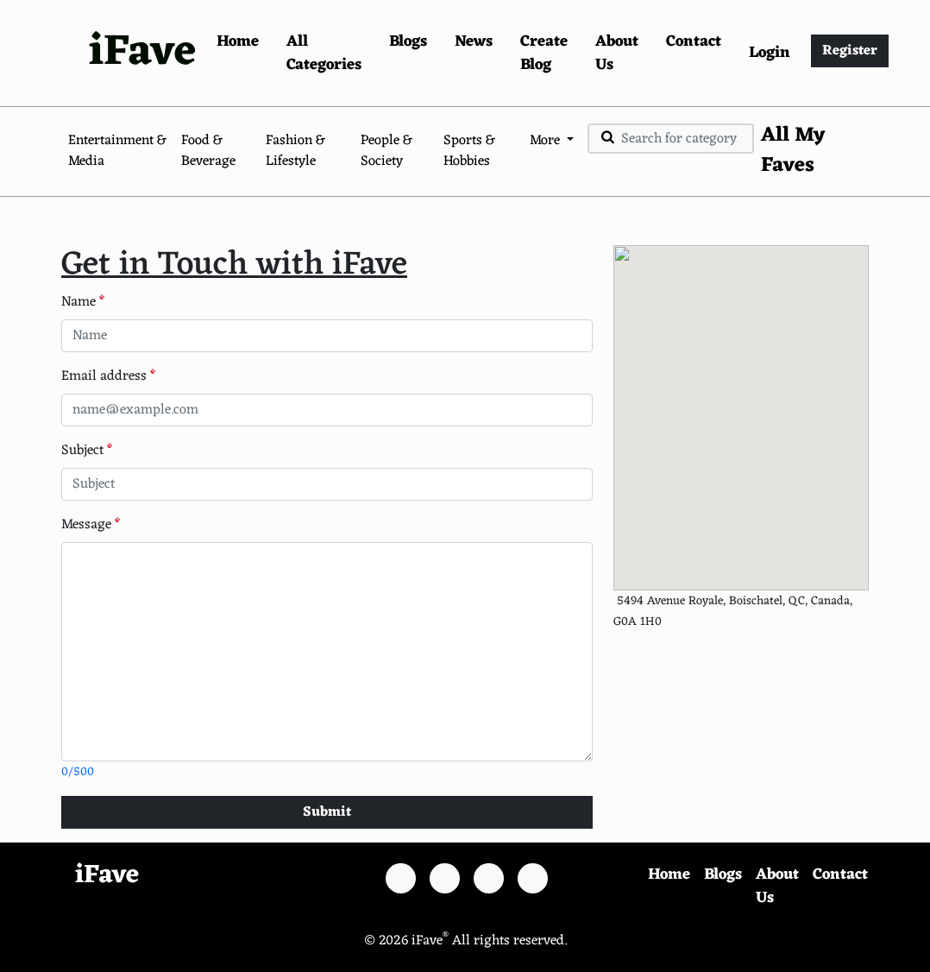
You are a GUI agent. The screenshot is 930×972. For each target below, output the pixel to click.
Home (238, 41)
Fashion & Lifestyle (295, 151)
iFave (142, 53)
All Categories (323, 53)
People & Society (386, 151)
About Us (616, 53)
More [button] (546, 141)
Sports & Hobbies (469, 151)
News (474, 41)
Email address (108, 376)
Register (849, 51)
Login (769, 52)
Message (91, 524)
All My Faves (793, 150)
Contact (693, 41)
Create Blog (544, 53)
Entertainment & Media (117, 151)
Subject (87, 450)
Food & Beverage (208, 151)
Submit (327, 812)
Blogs (408, 41)
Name (83, 302)
